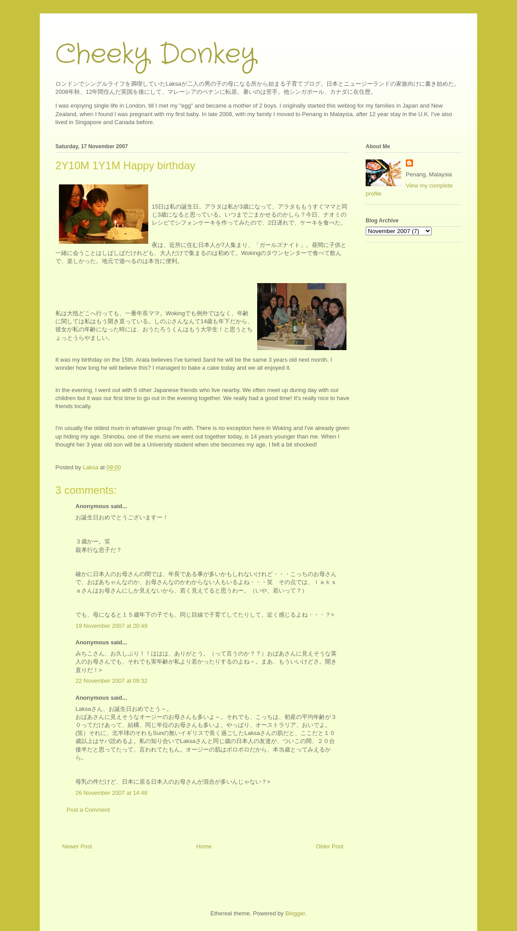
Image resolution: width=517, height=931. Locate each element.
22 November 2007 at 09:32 (111, 680)
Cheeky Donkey (155, 54)
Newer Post (77, 846)
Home (204, 846)
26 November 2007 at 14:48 (111, 792)
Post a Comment (88, 809)
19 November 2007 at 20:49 (111, 625)
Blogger (295, 913)
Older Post (329, 846)
